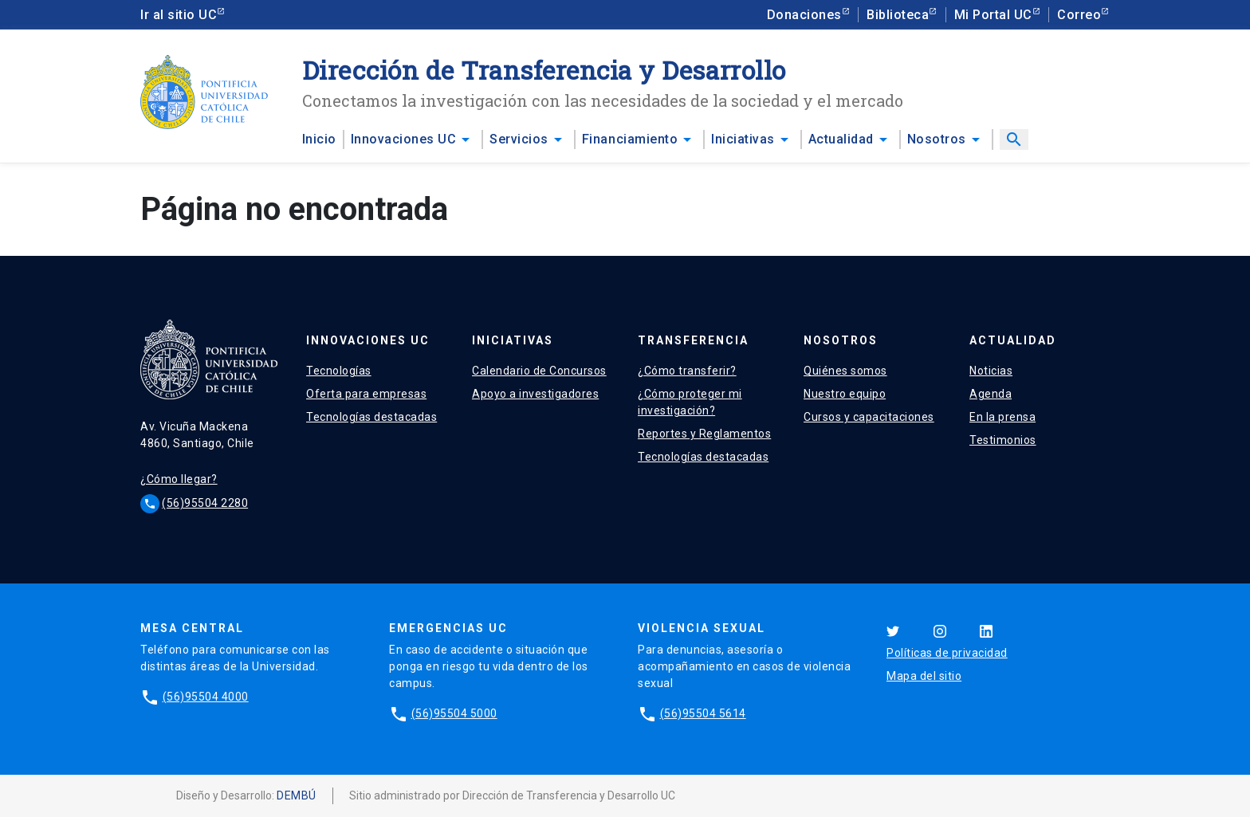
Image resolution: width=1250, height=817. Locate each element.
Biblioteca (898, 14)
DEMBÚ (296, 795)
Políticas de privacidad (947, 652)
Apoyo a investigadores (535, 393)
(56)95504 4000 (206, 696)
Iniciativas (743, 139)
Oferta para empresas (366, 393)
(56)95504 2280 (205, 503)
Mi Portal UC (993, 14)
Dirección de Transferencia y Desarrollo (544, 70)
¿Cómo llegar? (179, 479)
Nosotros (936, 139)
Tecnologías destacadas (371, 416)
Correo (1079, 14)
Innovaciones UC (404, 139)
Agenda (990, 393)
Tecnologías (338, 370)
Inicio (319, 139)
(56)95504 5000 (454, 713)
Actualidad (841, 139)
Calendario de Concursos (539, 370)
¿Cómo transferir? (687, 370)
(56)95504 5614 (703, 713)
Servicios (518, 139)
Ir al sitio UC (178, 14)
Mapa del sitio (923, 676)
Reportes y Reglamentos (704, 433)
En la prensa (1002, 416)
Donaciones (804, 14)
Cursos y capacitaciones (869, 416)
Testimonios (1002, 440)
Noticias (990, 370)
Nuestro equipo (845, 393)
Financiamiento (630, 139)
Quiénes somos (845, 370)
